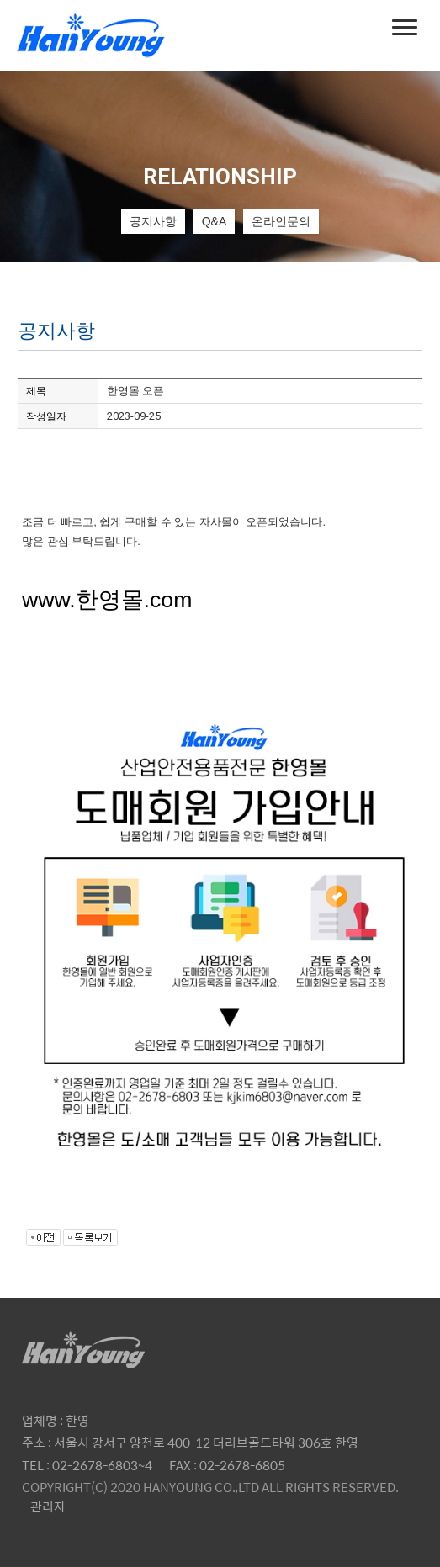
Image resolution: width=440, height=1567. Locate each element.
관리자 (48, 1506)
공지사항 (153, 221)
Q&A (214, 221)
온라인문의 (281, 221)
